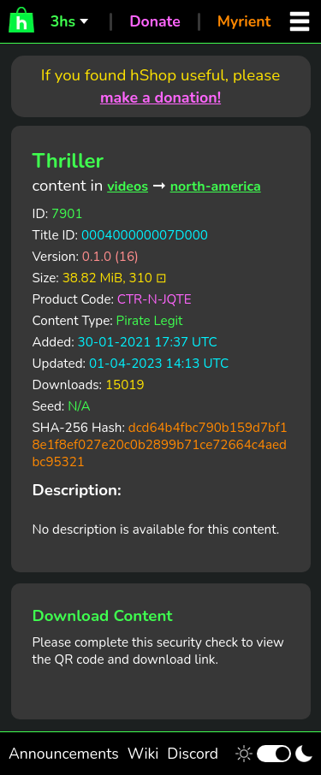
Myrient (244, 21)
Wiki (143, 753)
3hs (63, 21)
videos (127, 186)
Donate (155, 21)
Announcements (64, 753)
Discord (192, 753)
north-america (215, 186)
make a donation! (160, 97)
